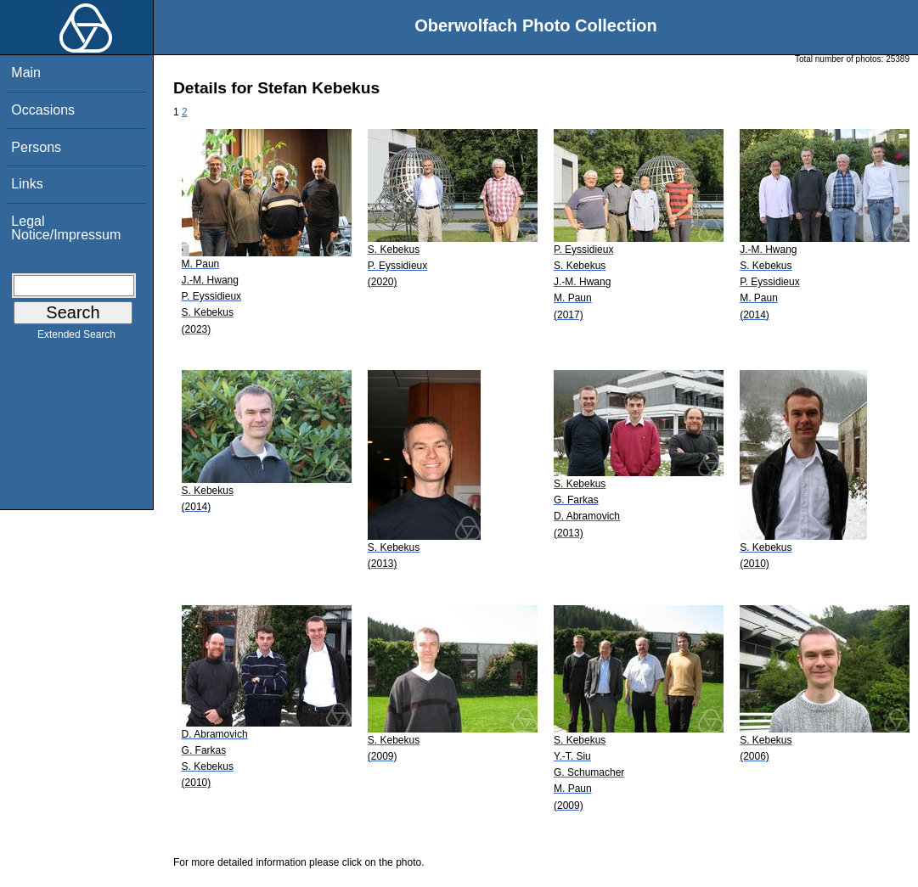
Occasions (43, 110)
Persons (36, 147)
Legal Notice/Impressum (66, 228)
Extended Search (76, 338)
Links (26, 184)
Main (26, 72)
